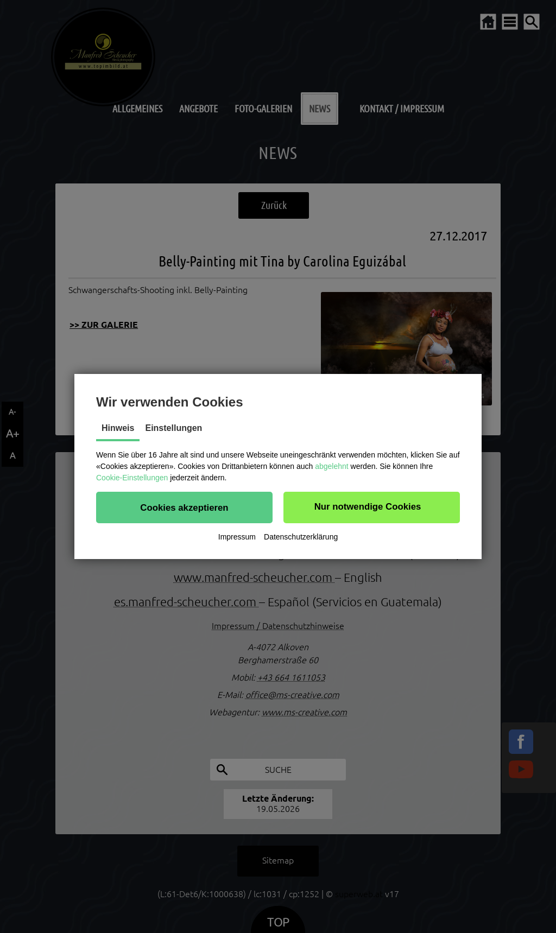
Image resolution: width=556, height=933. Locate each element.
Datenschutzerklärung (301, 536)
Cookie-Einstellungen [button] (132, 477)
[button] (184, 507)
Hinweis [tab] (118, 428)
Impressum (237, 536)
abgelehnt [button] (332, 466)
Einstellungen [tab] (173, 428)
